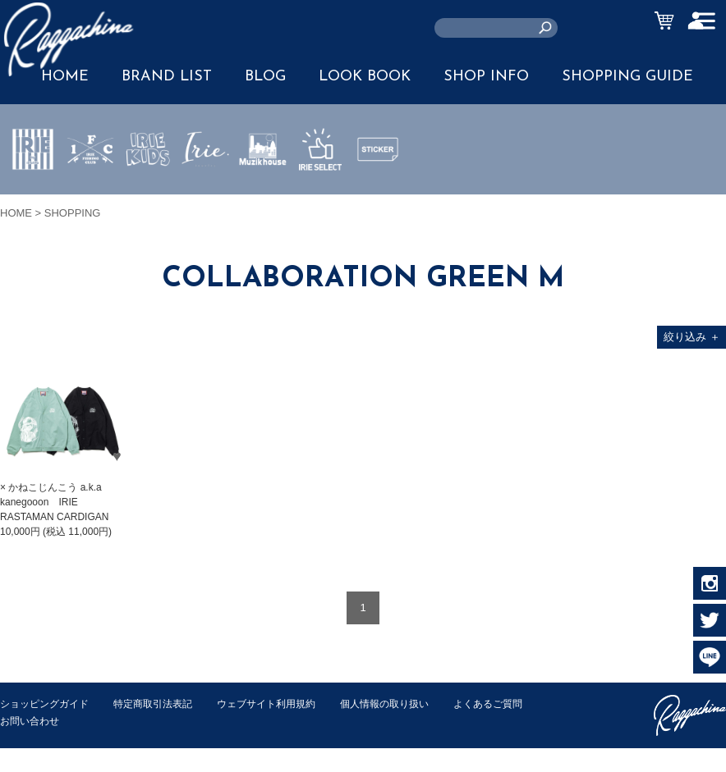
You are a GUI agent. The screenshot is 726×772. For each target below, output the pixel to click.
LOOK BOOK (365, 77)
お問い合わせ (131, 721)
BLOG (265, 77)
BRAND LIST (167, 77)
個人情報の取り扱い (410, 703)
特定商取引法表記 (163, 703)
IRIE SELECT (320, 197)
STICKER (377, 187)
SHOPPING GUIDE (627, 77)
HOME (16, 213)
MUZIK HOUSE (263, 197)
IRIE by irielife (33, 197)
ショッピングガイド (48, 703)
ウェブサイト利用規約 (284, 703)
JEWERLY (205, 187)
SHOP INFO (486, 77)
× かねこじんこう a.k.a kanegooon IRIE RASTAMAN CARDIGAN (54, 502)
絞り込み (692, 337)
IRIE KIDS (148, 197)
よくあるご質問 (37, 721)
